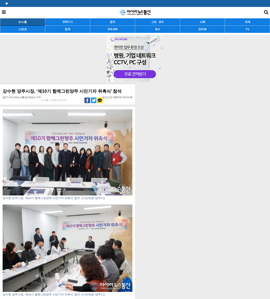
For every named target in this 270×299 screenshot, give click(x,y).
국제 (247, 21)
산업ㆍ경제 (158, 21)
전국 (67, 29)
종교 (157, 29)
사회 (202, 21)
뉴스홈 (22, 21)
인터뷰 (202, 29)
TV (247, 29)
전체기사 (67, 21)
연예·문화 (112, 29)
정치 (112, 21)
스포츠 (22, 29)
